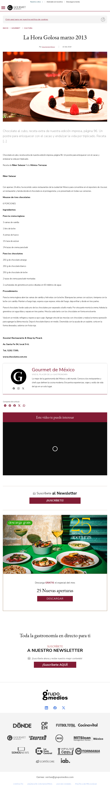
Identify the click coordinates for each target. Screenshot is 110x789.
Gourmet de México (48, 47)
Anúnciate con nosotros (55, 2)
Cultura (28, 28)
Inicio (7, 28)
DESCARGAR (55, 598)
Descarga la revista (73, 2)
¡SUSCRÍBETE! (55, 500)
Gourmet (18, 28)
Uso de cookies (63, 784)
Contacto (18, 784)
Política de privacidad (86, 784)
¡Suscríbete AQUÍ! (55, 665)
